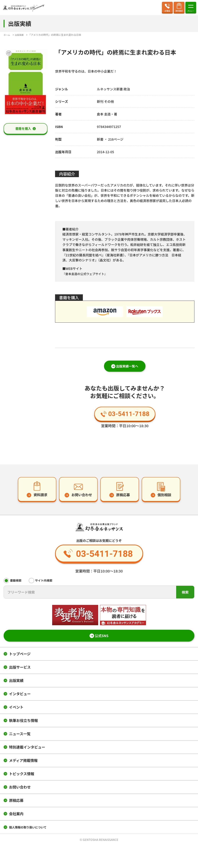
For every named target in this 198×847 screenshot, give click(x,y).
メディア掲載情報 (23, 761)
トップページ (20, 655)
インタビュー (20, 695)
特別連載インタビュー (27, 748)
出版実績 (16, 681)
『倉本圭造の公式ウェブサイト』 (86, 273)
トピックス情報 (21, 775)
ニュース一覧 (20, 735)
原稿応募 (16, 801)
